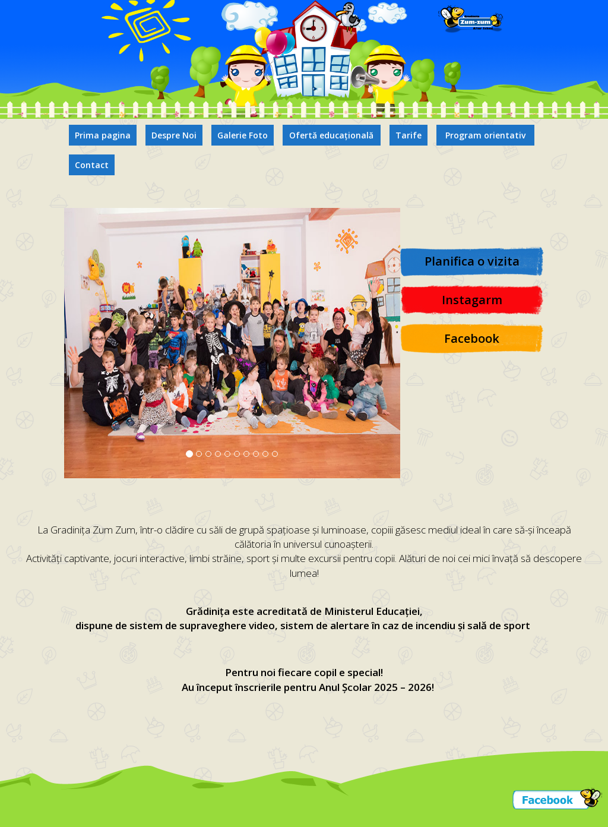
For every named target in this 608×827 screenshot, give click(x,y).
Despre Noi (174, 135)
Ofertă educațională (331, 135)
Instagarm (472, 300)
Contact (92, 165)
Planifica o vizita (472, 261)
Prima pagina (103, 135)
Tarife (408, 135)
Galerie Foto (242, 135)
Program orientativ (485, 135)
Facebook (471, 338)
